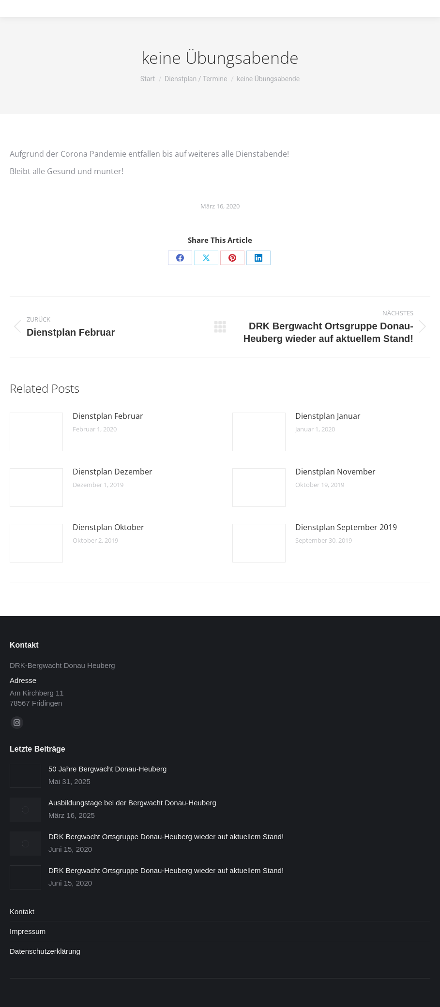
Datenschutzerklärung (45, 951)
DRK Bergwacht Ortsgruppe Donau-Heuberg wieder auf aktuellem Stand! (166, 836)
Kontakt (22, 911)
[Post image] (36, 432)
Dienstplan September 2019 (346, 527)
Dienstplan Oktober (108, 527)
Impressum (28, 931)
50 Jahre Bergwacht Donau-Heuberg (107, 769)
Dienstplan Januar (328, 416)
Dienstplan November (335, 471)
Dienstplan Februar (108, 416)
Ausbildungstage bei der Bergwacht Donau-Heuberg (132, 803)
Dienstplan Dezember (112, 471)
